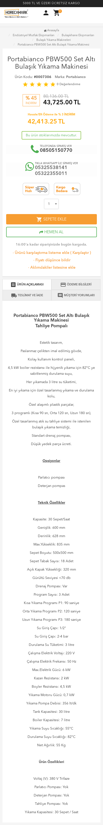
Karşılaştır (81, 253)
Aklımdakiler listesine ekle (51, 268)
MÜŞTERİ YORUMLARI (76, 295)
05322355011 (51, 173)
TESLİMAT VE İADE (27, 295)
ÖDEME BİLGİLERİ (75, 284)
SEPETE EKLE (51, 219)
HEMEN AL (51, 232)
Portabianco (76, 77)
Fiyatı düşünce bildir (51, 260)
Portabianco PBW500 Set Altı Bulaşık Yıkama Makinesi (53, 44)
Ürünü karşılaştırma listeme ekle (40, 253)
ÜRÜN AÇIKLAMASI (27, 284)
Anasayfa (51, 30)
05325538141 (51, 167)
